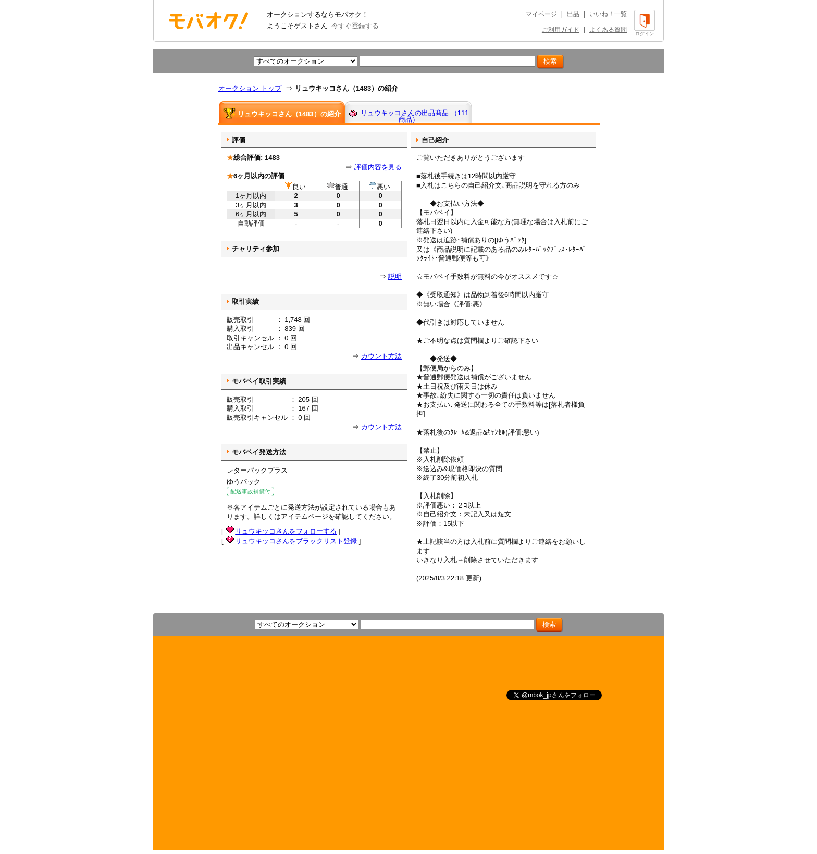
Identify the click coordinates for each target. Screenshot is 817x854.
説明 (395, 276)
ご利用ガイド (560, 29)
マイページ (541, 14)
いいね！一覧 (608, 14)
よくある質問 (608, 29)
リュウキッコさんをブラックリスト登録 (296, 541)
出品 (573, 14)
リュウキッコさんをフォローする (286, 531)
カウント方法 (381, 356)
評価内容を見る (378, 167)
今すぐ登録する (355, 26)
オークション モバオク (208, 20)
